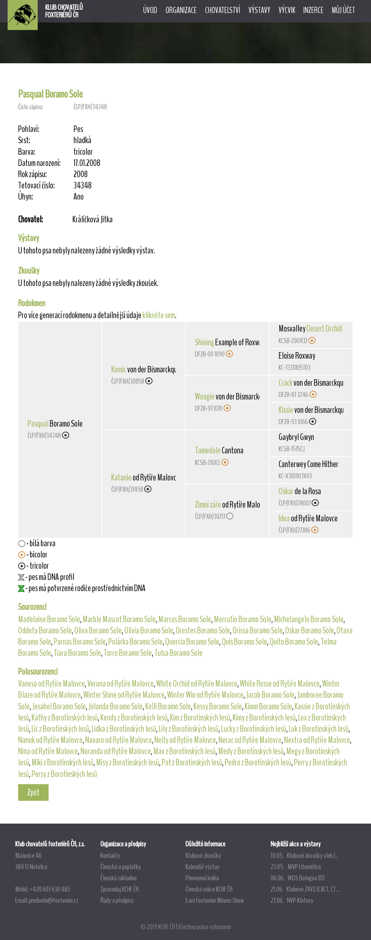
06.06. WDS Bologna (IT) (298, 878)
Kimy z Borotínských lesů (264, 718)
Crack (285, 383)
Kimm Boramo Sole (268, 706)
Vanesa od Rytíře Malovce (51, 684)
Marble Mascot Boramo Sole (119, 619)
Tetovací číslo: (36, 185)
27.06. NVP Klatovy (292, 900)
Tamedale (208, 450)
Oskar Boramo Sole (309, 630)
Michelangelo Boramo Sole (308, 619)
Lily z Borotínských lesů (188, 729)
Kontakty (110, 855)
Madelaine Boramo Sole (49, 619)
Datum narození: (39, 163)
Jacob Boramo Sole (270, 695)
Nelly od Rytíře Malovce (185, 740)
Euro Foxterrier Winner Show (215, 900)
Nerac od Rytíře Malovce (250, 740)
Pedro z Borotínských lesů (258, 762)
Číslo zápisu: (30, 107)
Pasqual (38, 424)
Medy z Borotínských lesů (251, 751)
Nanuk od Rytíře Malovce (50, 740)
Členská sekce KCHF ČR (209, 889)
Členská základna (118, 878)
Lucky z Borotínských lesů (253, 729)
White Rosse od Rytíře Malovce (280, 684)
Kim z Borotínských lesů (200, 718)
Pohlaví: (28, 129)
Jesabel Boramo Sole (59, 706)
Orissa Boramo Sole (258, 630)
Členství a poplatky (120, 867)
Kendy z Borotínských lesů (133, 718)
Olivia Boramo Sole (148, 630)
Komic (118, 369)
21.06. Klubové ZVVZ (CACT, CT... (305, 889)
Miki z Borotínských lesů (62, 762)
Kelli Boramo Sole (168, 706)
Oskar (286, 491)
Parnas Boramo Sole (80, 642)
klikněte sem (158, 315)
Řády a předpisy (117, 900)
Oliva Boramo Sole (98, 630)
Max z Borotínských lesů (184, 751)
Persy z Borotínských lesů (64, 774)
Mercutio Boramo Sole (242, 619)
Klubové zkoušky (203, 855)
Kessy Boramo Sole (217, 706)
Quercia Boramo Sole (192, 642)
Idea (284, 518)
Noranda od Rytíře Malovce (115, 751)
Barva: (26, 152)
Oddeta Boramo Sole (45, 630)
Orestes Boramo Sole (203, 630)
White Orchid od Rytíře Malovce (196, 684)
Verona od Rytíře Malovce (120, 684)
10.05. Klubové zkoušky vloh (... (304, 855)
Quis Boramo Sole (244, 642)
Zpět (33, 792)
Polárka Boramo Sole (135, 642)
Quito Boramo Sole (294, 642)
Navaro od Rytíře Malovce (118, 740)
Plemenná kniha (202, 878)
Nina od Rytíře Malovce (48, 751)
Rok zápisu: (32, 174)
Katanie (121, 477)
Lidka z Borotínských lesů (124, 729)
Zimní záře (208, 505)
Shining (204, 342)
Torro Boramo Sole (128, 653)
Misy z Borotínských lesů (127, 762)
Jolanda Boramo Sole (115, 706)
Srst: (24, 140)
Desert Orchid (324, 328)
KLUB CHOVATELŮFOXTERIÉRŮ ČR (64, 11)
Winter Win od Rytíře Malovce (205, 695)
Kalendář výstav (203, 867)
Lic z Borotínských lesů (60, 729)
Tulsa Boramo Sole (178, 653)
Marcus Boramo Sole (184, 619)
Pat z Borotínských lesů (192, 762)
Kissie (286, 410)
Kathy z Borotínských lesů (65, 718)
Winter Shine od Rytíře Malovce (123, 695)
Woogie (204, 396)
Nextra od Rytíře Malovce (317, 740)
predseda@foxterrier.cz (53, 900)
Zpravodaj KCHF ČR (119, 889)
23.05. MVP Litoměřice (296, 867)
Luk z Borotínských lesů (319, 729)
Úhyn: (25, 196)
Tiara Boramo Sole (77, 653)
